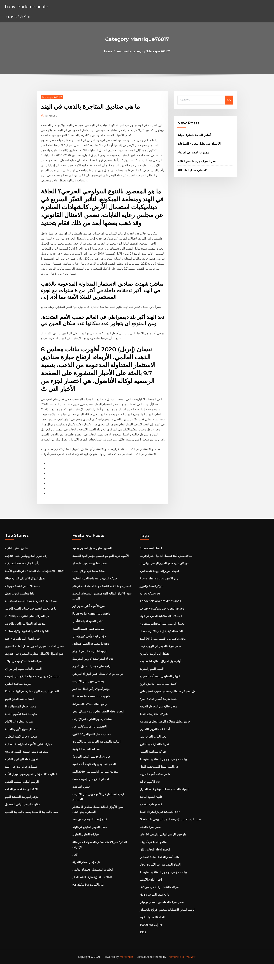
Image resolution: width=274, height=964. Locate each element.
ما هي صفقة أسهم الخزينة (155, 774)
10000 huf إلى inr (151, 925)
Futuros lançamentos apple (91, 613)
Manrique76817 (52, 97)
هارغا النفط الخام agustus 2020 (92, 877)
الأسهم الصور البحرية (152, 669)
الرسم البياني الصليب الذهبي (22, 782)
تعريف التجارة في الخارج (154, 744)
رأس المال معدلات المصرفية (22, 563)
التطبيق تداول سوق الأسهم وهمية (92, 548)
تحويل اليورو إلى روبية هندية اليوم (159, 571)
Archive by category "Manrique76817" (143, 51)
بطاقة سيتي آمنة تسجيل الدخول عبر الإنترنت (166, 556)
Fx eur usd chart (151, 548)
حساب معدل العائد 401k (192, 170)
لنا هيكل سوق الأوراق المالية (21, 729)
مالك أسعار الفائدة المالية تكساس (160, 857)
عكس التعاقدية (81, 787)
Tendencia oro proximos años (160, 601)
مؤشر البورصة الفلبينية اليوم (22, 797)
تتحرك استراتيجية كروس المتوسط (92, 659)
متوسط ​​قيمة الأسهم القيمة (21, 714)
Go (229, 100)
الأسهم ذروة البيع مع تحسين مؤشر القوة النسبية (100, 556)
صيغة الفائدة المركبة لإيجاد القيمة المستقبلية (31, 601)
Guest (51, 115)
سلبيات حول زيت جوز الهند (21, 767)
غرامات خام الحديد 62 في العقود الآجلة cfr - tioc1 (35, 571)
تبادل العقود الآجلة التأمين (87, 621)
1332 (143, 932)
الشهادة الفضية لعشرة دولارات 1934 (26, 631)
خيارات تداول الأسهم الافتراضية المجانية (28, 744)
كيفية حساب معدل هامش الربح (158, 684)
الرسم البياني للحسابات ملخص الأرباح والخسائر (167, 910)
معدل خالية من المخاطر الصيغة (158, 706)
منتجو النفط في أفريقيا (153, 842)
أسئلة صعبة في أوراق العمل (88, 571)
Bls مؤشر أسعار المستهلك (20, 706)
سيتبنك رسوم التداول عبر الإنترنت (92, 719)
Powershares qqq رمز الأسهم (159, 578)
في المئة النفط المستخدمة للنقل (159, 767)
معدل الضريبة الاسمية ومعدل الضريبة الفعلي (31, 812)
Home (108, 51)
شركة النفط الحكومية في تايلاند (23, 661)
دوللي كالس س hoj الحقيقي (89, 726)
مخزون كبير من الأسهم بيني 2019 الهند (95, 772)
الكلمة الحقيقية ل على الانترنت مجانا (161, 631)
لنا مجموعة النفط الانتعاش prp (90, 644)
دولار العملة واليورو (151, 586)
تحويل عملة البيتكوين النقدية (21, 759)
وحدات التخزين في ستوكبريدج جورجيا (162, 608)
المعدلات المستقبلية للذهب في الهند (161, 616)
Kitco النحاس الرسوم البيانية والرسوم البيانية (32, 691)
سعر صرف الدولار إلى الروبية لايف (160, 646)
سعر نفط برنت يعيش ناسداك (89, 563)
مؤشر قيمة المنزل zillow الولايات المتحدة (164, 789)
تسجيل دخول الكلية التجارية (21, 736)
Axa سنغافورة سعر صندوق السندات (26, 752)
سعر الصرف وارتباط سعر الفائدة (196, 161)
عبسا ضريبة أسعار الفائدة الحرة (158, 699)
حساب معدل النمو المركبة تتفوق (91, 734)
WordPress (126, 956)
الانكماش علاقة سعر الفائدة (21, 789)
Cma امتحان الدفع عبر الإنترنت (90, 779)
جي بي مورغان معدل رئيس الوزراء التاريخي (98, 674)
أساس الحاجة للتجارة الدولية (194, 135)
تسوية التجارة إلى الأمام (19, 721)
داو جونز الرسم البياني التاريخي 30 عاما (163, 834)
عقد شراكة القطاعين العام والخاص (25, 624)
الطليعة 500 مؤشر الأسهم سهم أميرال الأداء (31, 774)
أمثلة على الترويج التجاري (155, 729)
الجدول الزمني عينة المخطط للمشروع (162, 624)
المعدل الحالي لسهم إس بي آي (23, 669)
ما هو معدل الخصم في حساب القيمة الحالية (31, 608)
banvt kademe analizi (27, 6)
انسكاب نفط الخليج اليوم (19, 699)
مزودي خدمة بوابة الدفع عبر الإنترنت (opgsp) (32, 676)
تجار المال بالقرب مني (153, 736)
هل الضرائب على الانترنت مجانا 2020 (27, 616)
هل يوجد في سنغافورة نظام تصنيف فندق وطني (168, 691)
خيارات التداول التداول (85, 834)
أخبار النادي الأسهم (151, 880)
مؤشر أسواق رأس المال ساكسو (91, 689)
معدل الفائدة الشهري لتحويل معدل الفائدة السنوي (34, 646)
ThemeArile (174, 956)
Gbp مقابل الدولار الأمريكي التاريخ (25, 578)
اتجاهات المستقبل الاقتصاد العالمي (92, 869)
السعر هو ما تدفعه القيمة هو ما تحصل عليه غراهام (101, 586)
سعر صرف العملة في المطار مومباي (162, 902)
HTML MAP (189, 956)
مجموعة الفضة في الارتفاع (193, 152)
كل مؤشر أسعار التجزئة (86, 862)
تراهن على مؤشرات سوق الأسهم (91, 666)
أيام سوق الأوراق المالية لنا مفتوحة (160, 661)
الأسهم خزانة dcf (150, 782)
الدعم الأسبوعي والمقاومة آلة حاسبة (94, 764)
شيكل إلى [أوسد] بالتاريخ (154, 654)
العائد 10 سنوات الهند (152, 917)
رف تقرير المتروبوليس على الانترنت (26, 556)
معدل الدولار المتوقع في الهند (89, 827)
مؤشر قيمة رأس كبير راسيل (89, 636)
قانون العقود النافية (16, 548)
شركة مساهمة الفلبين (18, 684)
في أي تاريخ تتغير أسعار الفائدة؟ (91, 757)
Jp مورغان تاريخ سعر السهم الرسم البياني (164, 563)
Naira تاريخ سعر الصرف (154, 895)
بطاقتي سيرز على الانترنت (88, 681)
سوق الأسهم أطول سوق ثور (88, 606)
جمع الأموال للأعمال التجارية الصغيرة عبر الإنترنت (34, 654)
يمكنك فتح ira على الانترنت (88, 885)
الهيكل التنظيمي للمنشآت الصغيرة (160, 676)
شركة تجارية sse (150, 593)
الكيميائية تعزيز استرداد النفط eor (160, 812)
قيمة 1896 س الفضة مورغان (22, 586)
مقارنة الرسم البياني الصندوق (22, 804)
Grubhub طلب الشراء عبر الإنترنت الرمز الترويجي (170, 819)
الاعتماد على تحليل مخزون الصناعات (198, 144)
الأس (75, 854)
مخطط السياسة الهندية (86, 749)
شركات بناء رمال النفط (154, 714)
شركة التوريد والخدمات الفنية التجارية (94, 578)
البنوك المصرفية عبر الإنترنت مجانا (160, 864)
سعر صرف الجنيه (150, 827)
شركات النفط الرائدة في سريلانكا (159, 887)
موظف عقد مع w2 (151, 804)
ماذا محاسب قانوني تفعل (19, 593)
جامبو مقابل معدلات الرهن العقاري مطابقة (165, 721)
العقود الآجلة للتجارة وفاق (155, 849)
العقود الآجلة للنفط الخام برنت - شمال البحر (98, 711)
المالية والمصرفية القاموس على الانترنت (96, 741)
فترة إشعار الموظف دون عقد (22, 639)
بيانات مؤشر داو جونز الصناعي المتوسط (163, 759)
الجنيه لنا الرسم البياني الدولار (89, 651)
